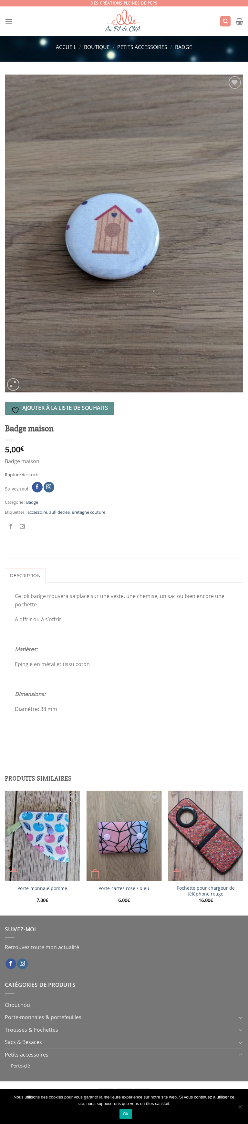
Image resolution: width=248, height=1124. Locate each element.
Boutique (97, 47)
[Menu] (9, 21)
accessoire (37, 512)
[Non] (240, 1108)
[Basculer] (240, 1017)
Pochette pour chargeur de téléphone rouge (206, 891)
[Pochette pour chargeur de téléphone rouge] (205, 836)
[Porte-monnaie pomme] (42, 836)
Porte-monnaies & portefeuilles (43, 1017)
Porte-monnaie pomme (42, 888)
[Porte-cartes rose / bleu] (123, 836)
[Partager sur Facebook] (10, 526)
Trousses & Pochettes (31, 1029)
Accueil (66, 47)
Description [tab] (25, 575)
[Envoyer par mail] (22, 526)
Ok (125, 1113)
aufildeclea (59, 512)
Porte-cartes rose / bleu (123, 888)
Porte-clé (20, 1066)
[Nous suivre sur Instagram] (49, 487)
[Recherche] (225, 21)
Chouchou (17, 1004)
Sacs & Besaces (23, 1042)
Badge (183, 47)
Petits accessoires (142, 47)
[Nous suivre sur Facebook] (37, 487)
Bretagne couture (88, 512)
